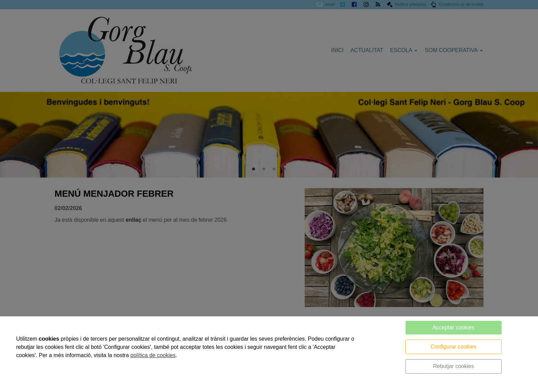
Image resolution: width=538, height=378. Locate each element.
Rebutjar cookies (453, 366)
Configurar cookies (453, 347)
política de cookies (153, 355)
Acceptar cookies (454, 327)
